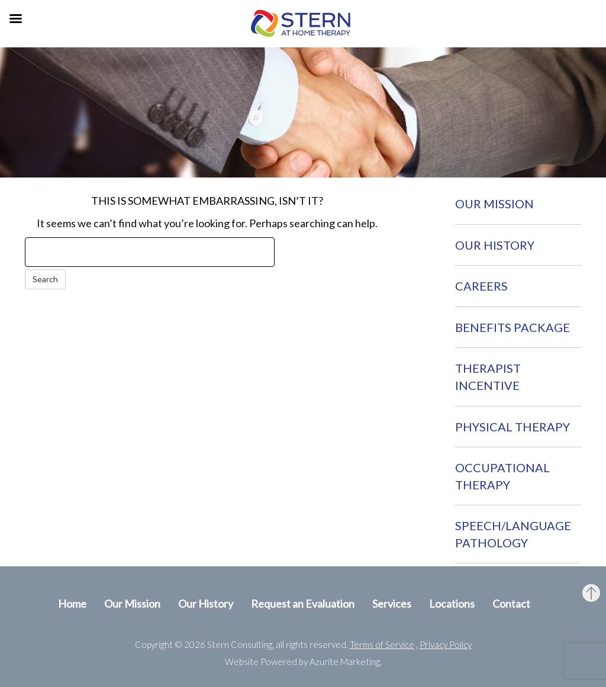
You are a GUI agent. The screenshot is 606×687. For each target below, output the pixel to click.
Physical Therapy (512, 427)
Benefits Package (512, 327)
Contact (511, 603)
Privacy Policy (446, 644)
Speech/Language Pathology (513, 534)
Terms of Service (382, 644)
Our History (494, 245)
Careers (481, 286)
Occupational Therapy (502, 476)
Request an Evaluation (302, 603)
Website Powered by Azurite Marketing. (303, 661)
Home (72, 603)
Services (391, 603)
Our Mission (494, 203)
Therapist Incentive (488, 376)
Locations (452, 603)
